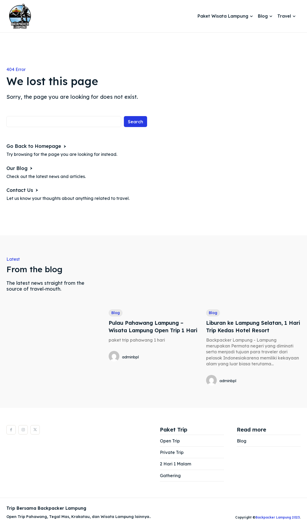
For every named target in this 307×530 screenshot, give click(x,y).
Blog (115, 312)
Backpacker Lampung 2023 (277, 517)
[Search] (135, 121)
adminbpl (130, 356)
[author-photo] (115, 356)
